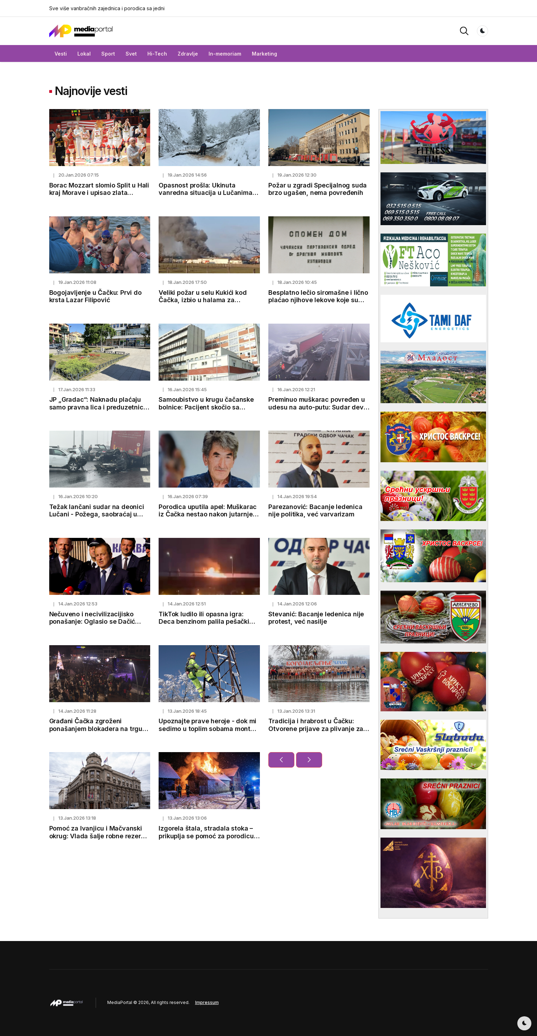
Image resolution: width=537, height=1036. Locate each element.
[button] (464, 30)
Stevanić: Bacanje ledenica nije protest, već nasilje (316, 617)
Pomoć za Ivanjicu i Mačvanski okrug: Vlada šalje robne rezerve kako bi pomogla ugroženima (99, 836)
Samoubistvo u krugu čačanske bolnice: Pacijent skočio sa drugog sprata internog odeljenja (209, 407)
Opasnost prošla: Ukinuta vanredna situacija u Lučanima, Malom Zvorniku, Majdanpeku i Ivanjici (206, 197)
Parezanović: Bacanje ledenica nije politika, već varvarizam (315, 510)
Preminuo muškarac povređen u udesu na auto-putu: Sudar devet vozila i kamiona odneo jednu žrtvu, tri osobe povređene (319, 411)
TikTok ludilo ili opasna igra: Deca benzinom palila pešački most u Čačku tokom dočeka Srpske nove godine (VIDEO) (204, 625)
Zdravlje (188, 54)
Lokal (84, 54)
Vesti (61, 54)
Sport (108, 54)
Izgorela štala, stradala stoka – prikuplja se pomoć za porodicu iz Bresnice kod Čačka (206, 836)
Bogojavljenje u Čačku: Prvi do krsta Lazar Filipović (95, 296)
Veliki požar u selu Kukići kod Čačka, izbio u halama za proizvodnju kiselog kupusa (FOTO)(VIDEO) (203, 304)
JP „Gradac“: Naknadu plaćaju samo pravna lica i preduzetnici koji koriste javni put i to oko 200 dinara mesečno (98, 411)
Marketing (264, 54)
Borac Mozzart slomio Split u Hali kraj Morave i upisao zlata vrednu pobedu (99, 193)
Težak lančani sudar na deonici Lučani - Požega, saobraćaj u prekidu (96, 514)
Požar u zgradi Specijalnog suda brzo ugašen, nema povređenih (317, 189)
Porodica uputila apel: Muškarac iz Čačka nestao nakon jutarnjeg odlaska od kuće (208, 514)
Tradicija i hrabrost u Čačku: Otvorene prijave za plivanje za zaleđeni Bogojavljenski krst (315, 728)
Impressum (207, 1002)
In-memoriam (225, 54)
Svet (131, 54)
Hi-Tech (157, 54)
